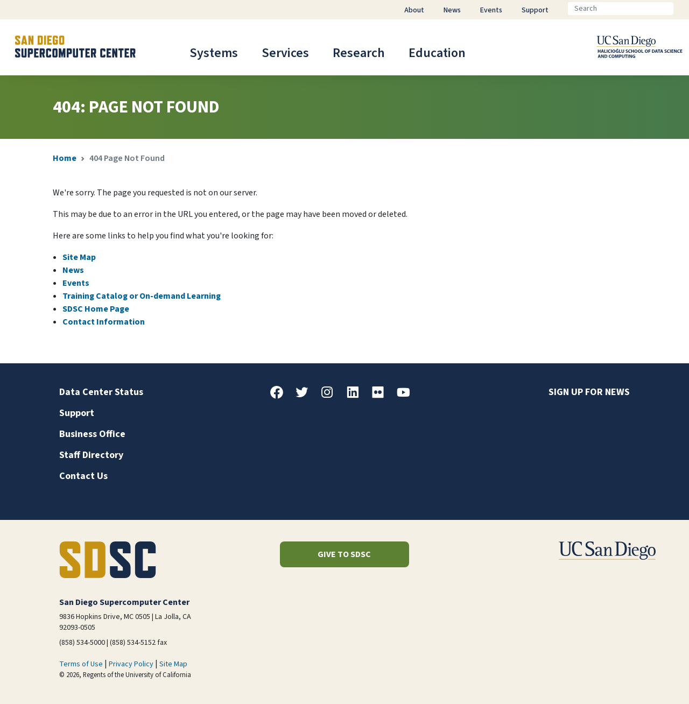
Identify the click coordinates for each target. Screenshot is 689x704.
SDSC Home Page (95, 309)
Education (437, 53)
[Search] (620, 8)
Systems (213, 53)
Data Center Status (101, 392)
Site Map (79, 257)
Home (64, 158)
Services (285, 53)
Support (76, 413)
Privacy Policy (131, 664)
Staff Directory (91, 455)
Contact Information (103, 322)
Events (75, 283)
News (73, 270)
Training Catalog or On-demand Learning (141, 296)
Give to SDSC (344, 554)
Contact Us (83, 476)
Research (359, 53)
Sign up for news (589, 392)
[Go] (682, 8)
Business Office (92, 434)
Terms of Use (81, 664)
